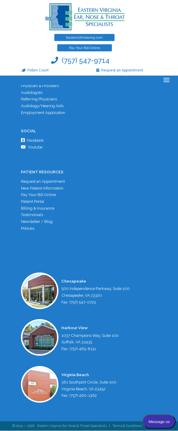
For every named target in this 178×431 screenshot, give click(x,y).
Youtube (32, 147)
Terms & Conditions (127, 426)
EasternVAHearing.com (84, 37)
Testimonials (32, 215)
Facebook (32, 140)
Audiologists (32, 92)
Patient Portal (32, 202)
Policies (27, 228)
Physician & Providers (40, 86)
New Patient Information (42, 188)
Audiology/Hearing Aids (42, 106)
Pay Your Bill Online (84, 48)
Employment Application (43, 112)
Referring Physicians (39, 99)
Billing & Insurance (37, 208)
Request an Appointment (43, 181)
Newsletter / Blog (37, 222)
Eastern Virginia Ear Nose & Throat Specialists (72, 426)
